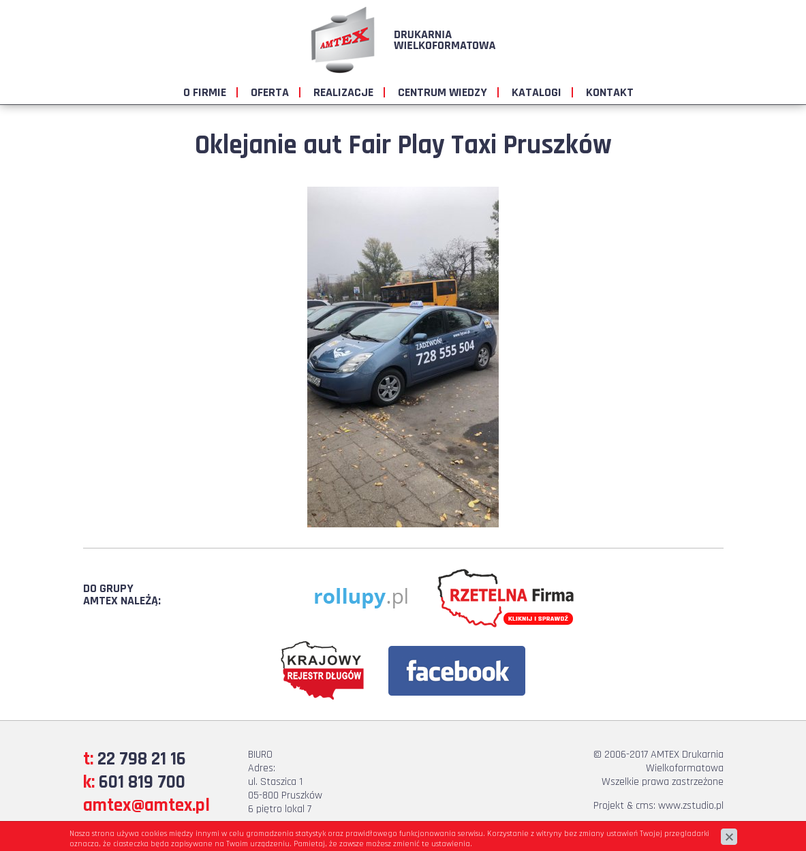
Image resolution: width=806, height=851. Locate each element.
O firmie (204, 92)
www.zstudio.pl (691, 806)
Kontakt (610, 92)
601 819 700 (142, 782)
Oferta (270, 92)
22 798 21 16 (141, 759)
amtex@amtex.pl (146, 805)
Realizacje (343, 92)
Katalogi (536, 92)
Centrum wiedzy (442, 92)
